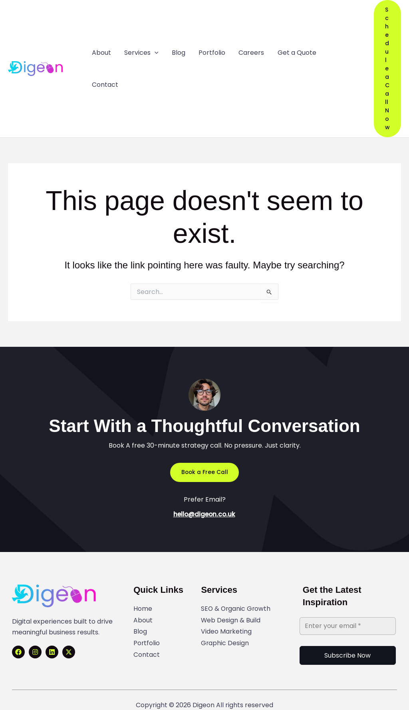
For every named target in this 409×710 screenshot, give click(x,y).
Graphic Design (225, 633)
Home (142, 600)
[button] (386, 64)
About (143, 611)
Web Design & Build (231, 611)
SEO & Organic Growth (236, 600)
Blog (140, 622)
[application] (153, 64)
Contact (146, 645)
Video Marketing (226, 622)
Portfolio (146, 633)
